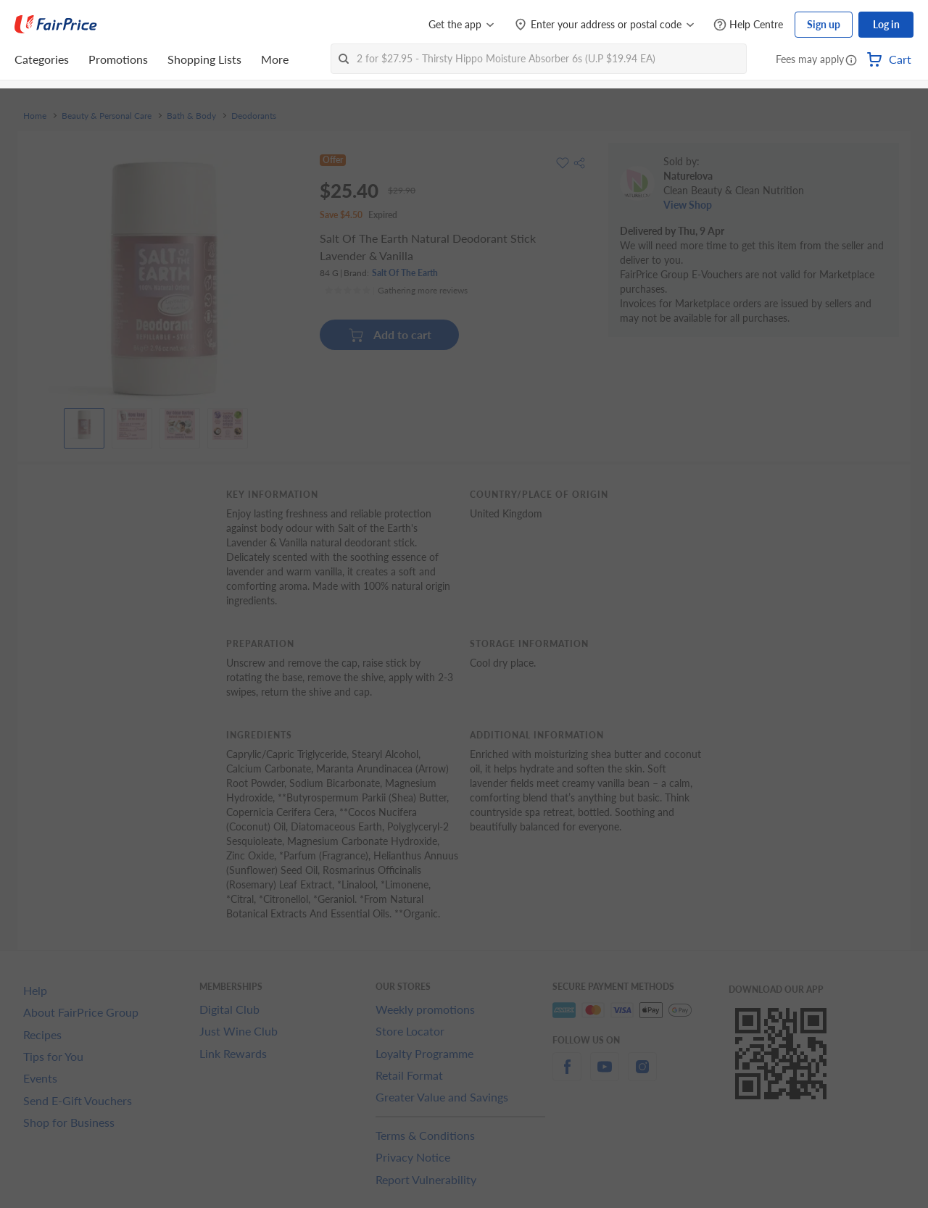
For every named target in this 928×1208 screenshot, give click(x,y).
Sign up (823, 24)
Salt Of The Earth (405, 272)
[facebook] (566, 1075)
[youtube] (604, 1075)
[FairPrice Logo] (55, 24)
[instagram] (642, 1075)
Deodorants (253, 116)
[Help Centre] (748, 25)
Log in (886, 24)
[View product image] (84, 425)
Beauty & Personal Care (107, 116)
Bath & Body (191, 116)
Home (34, 116)
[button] (851, 60)
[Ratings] (396, 290)
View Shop (687, 205)
